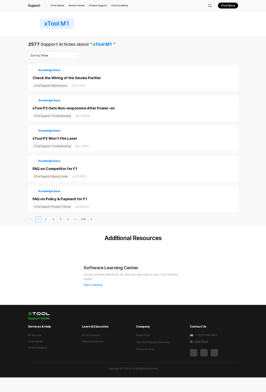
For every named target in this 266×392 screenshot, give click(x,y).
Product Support (98, 5)
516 (83, 233)
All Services (34, 349)
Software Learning (92, 355)
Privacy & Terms (145, 363)
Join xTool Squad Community (153, 356)
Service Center (77, 5)
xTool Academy (119, 5)
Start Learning (95, 300)
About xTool (143, 349)
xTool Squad (57, 5)
